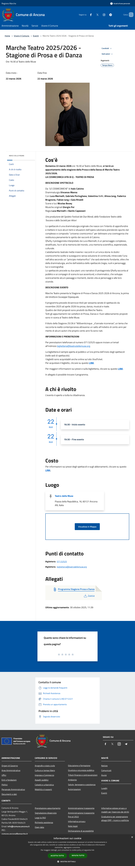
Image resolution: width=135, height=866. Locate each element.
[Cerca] (130, 14)
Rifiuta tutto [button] (78, 855)
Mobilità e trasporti (43, 789)
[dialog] (67, 850)
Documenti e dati (9, 794)
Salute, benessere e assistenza (81, 784)
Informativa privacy (76, 821)
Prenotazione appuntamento (47, 808)
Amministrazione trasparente (81, 808)
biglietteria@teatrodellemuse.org (73, 346)
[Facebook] (87, 14)
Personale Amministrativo (13, 789)
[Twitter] (93, 14)
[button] (67, 861)
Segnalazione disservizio (46, 812)
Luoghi (104, 788)
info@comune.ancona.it (19, 826)
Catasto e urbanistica (44, 784)
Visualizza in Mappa (87, 526)
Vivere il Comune (22, 35)
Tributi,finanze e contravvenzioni (82, 775)
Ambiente (72, 779)
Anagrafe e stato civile (45, 765)
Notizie (104, 765)
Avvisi (104, 775)
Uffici (4, 775)
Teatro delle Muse (64, 496)
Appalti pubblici (42, 779)
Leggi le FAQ (40, 817)
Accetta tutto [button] (57, 856)
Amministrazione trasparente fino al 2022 (81, 814)
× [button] (132, 837)
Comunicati (106, 770)
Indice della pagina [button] (16, 155)
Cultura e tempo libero (45, 770)
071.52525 (62, 561)
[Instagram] (100, 14)
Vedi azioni (108, 54)
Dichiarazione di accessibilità (81, 830)
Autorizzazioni (74, 789)
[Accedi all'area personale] (120, 3)
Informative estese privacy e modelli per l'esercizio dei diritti (115, 810)
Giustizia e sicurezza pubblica (81, 770)
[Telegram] (106, 14)
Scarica (89, 595)
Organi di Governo (10, 765)
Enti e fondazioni (9, 779)
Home (7, 35)
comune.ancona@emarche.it (15, 833)
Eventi (36, 35)
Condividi (107, 48)
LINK (91, 363)
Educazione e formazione (79, 765)
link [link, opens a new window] (92, 850)
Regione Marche (9, 3)
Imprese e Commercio (44, 775)
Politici (5, 784)
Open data (39, 827)
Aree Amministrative (11, 770)
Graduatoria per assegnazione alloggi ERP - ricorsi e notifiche (115, 818)
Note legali (73, 826)
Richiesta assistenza (44, 822)
